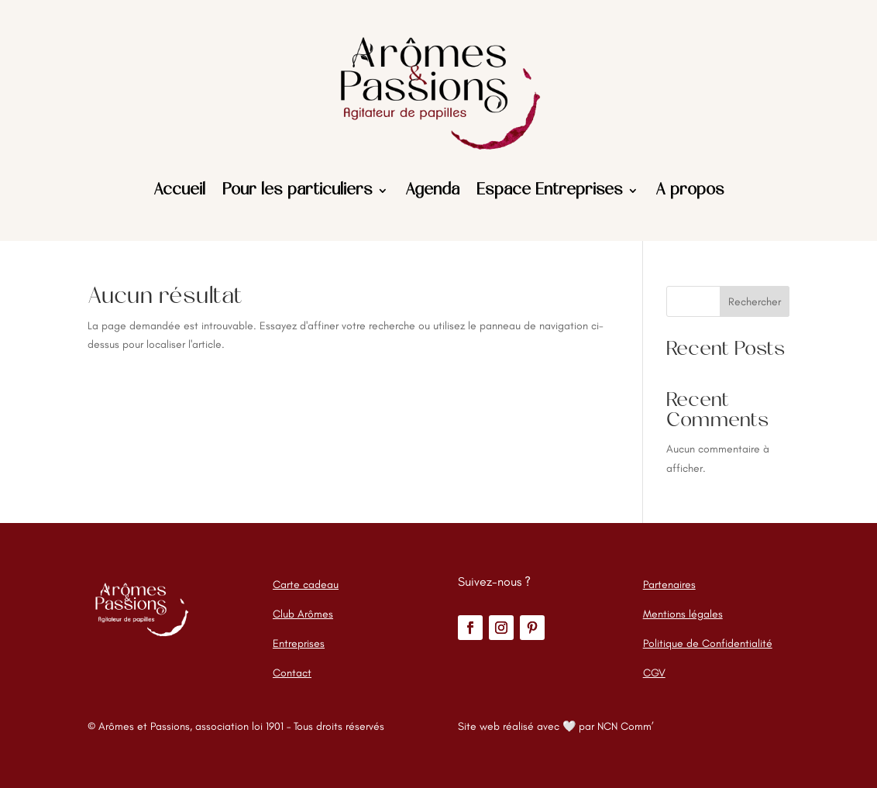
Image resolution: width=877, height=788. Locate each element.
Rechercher (754, 301)
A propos (689, 191)
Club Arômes (303, 614)
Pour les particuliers (297, 191)
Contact (292, 673)
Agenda (432, 191)
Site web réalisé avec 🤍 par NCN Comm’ (556, 726)
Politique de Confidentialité (707, 643)
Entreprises (299, 643)
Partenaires (669, 584)
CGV (654, 673)
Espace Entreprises (549, 191)
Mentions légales (683, 614)
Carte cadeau (306, 584)
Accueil (179, 191)
